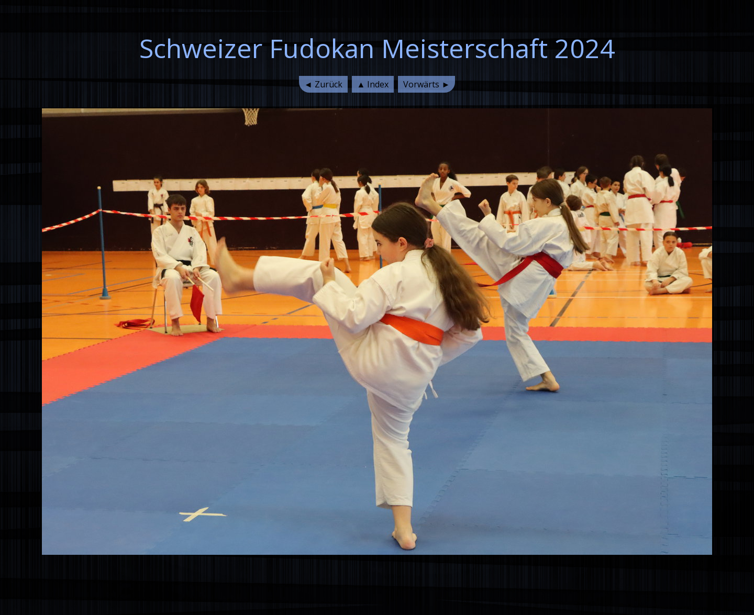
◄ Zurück (323, 84)
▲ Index (373, 84)
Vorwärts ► (426, 84)
